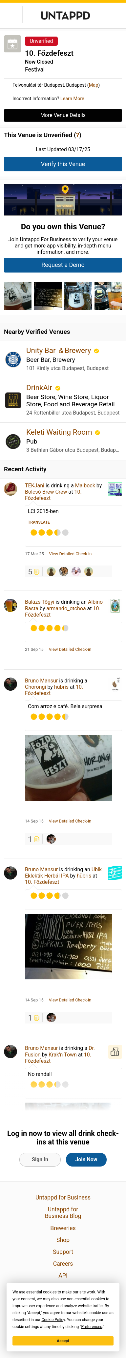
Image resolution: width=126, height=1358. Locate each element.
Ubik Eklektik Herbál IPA (63, 872)
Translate (39, 522)
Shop (63, 1240)
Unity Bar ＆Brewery (59, 350)
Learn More (72, 98)
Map (93, 85)
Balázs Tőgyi (39, 602)
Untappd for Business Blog (63, 1212)
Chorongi (35, 687)
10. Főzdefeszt (42, 882)
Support (63, 1252)
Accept (63, 1341)
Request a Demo (63, 264)
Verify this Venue (63, 163)
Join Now (86, 1159)
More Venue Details (63, 115)
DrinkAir (40, 387)
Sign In (40, 1159)
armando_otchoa (66, 608)
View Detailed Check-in (70, 554)
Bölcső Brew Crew (46, 492)
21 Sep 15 (34, 649)
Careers (63, 1263)
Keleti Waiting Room (60, 432)
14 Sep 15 (34, 821)
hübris (61, 687)
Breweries (62, 1228)
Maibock (85, 485)
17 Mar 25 (34, 554)
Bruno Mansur (41, 681)
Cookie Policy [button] (53, 1319)
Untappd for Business (63, 1197)
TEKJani (34, 485)
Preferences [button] (91, 1326)
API (62, 1275)
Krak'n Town (63, 1055)
